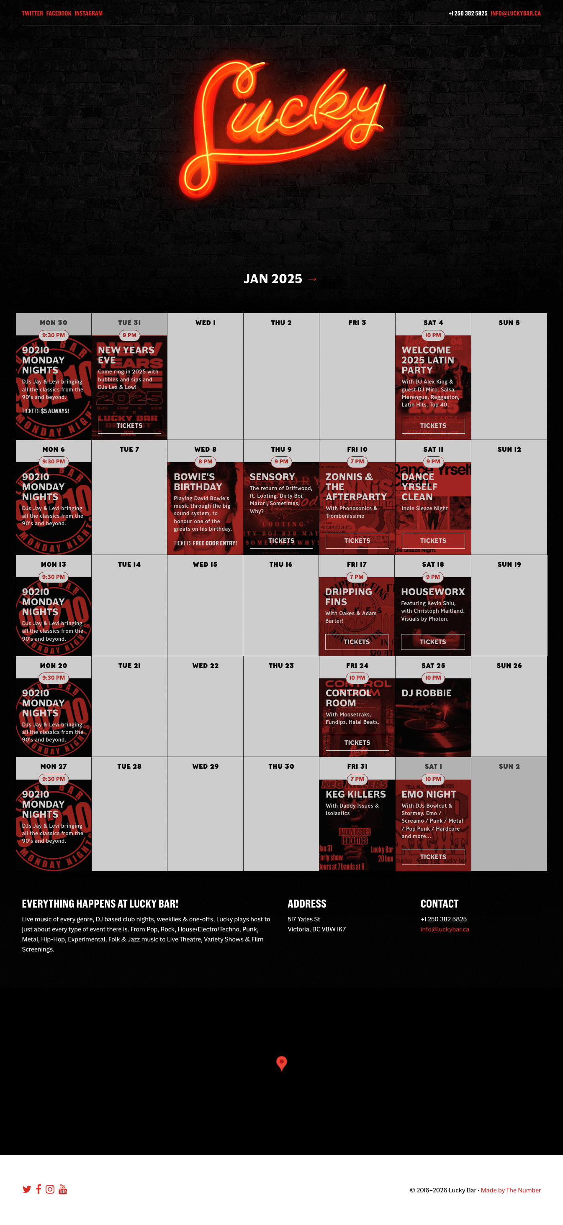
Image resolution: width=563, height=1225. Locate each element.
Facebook (59, 13)
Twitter (33, 13)
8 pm (205, 461)
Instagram (89, 13)
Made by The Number (511, 1190)
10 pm (433, 335)
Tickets (129, 426)
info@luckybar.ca (516, 13)
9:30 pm (53, 335)
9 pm (129, 335)
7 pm (357, 461)
